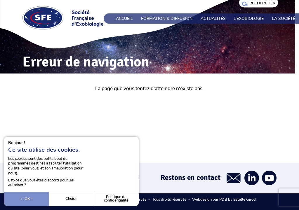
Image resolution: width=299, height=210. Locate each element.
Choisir (71, 199)
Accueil (124, 19)
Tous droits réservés (169, 200)
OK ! (26, 199)
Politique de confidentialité (116, 199)
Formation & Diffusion (166, 19)
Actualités (213, 19)
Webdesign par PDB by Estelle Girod (224, 200)
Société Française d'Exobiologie (88, 18)
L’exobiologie (249, 19)
